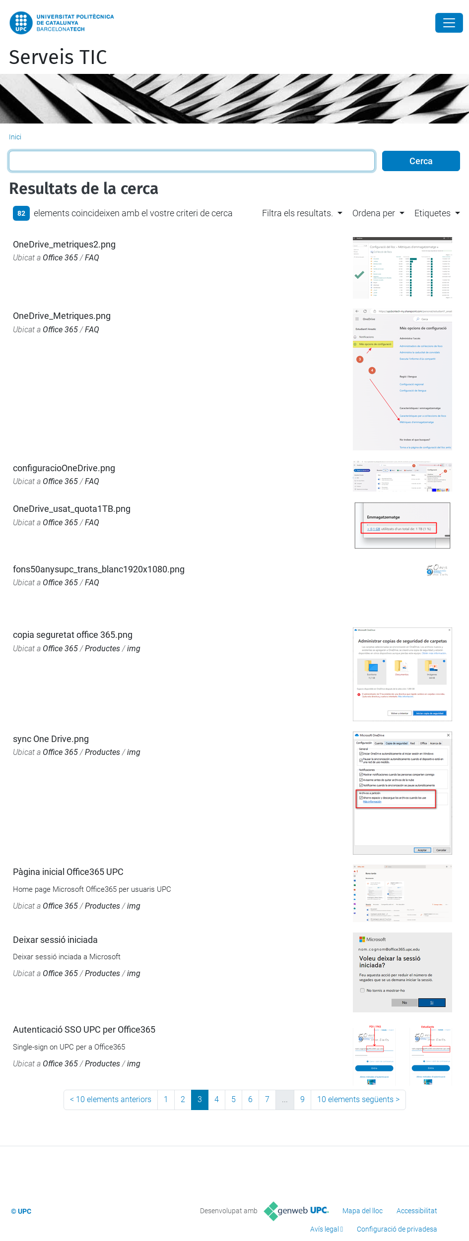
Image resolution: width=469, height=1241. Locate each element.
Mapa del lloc (362, 1211)
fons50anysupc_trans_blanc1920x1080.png (99, 569)
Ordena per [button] (373, 213)
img (133, 648)
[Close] (449, 23)
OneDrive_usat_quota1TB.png (72, 508)
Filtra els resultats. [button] (297, 213)
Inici (15, 137)
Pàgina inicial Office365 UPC (68, 872)
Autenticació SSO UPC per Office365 (84, 1029)
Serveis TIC (58, 57)
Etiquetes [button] (432, 213)
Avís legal (324, 1229)
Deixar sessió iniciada (55, 939)
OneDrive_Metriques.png (62, 315)
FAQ (92, 257)
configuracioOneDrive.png (64, 468)
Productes (102, 648)
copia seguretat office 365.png (73, 634)
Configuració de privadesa (397, 1229)
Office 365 (60, 257)
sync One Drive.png (51, 739)
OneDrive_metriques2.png (64, 244)
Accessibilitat (417, 1211)
